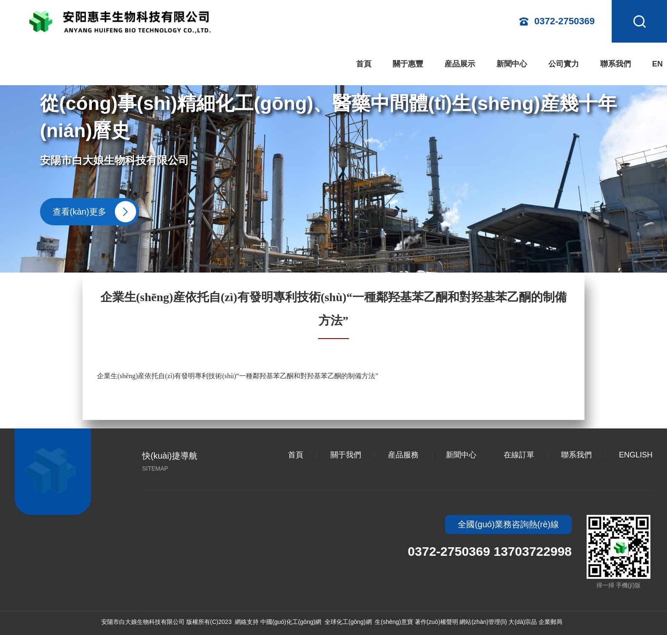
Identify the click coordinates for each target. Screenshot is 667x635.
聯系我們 (615, 64)
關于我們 (346, 455)
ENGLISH (636, 455)
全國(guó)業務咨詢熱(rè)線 (508, 524)
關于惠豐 (408, 64)
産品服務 (403, 455)
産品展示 (460, 64)
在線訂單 (519, 455)
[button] (652, 150)
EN (657, 64)
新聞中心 (511, 64)
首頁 (363, 64)
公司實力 (563, 64)
